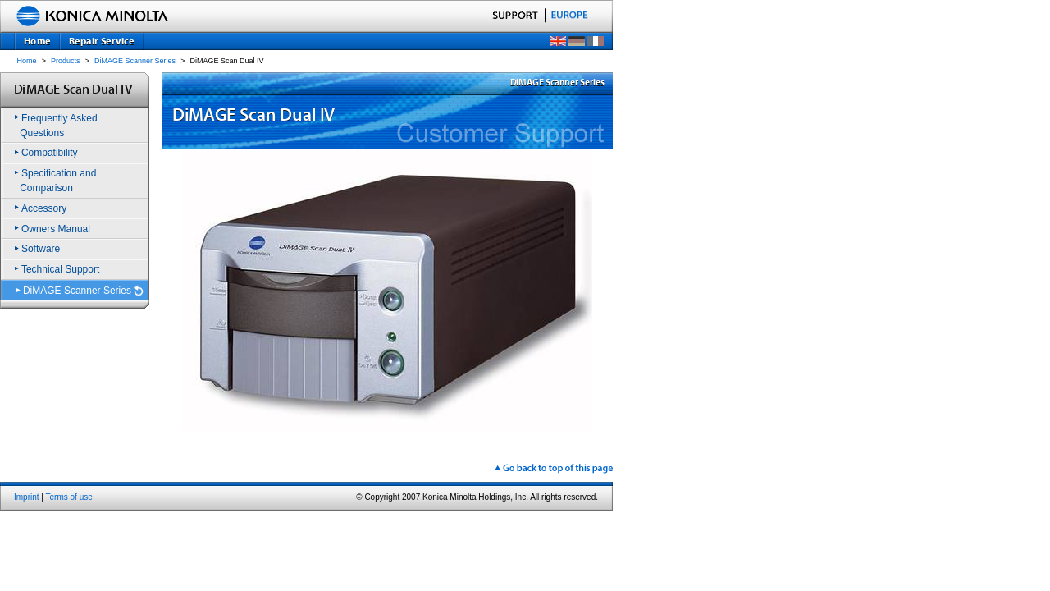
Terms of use (69, 497)
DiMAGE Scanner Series (135, 61)
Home (27, 61)
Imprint (26, 497)
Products (65, 61)
